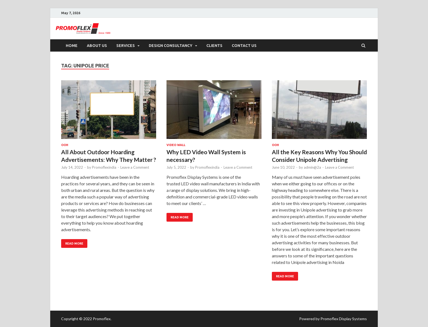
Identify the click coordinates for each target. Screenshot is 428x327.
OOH (64, 145)
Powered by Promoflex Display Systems (333, 318)
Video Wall (176, 145)
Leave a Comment (134, 167)
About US (97, 45)
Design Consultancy (170, 45)
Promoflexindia (104, 167)
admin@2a (312, 167)
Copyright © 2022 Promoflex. (86, 318)
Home (72, 45)
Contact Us (244, 45)
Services (125, 45)
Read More (72, 242)
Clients (214, 45)
